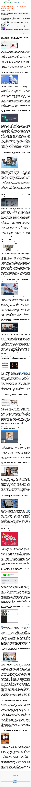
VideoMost (13, 588)
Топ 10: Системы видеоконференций (16, 33)
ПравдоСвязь (11, 549)
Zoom (7, 24)
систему (26, 208)
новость (15, 782)
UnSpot (8, 21)
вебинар (15, 785)
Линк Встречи (9, 28)
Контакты (15, 775)
